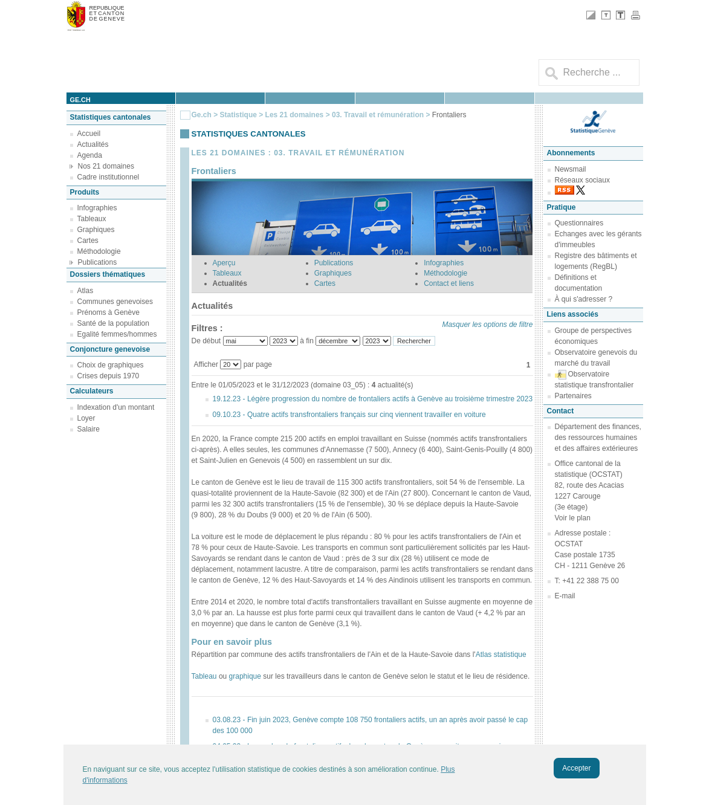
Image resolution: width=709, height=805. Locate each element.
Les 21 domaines (294, 115)
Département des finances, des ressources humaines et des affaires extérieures (598, 437)
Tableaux (91, 219)
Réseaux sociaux (582, 180)
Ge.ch (202, 115)
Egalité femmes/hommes (117, 334)
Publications (97, 262)
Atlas (85, 290)
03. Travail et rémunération (379, 115)
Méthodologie (99, 251)
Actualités (93, 144)
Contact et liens (449, 283)
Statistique (238, 115)
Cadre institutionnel (108, 177)
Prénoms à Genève (108, 312)
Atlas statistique (501, 654)
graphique (245, 676)
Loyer (86, 418)
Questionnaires (579, 223)
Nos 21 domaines (106, 166)
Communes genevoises (115, 301)
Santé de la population (113, 323)
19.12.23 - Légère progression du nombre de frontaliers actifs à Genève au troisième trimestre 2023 (373, 399)
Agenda (89, 155)
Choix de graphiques (110, 365)
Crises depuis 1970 (108, 376)
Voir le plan (573, 518)
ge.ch (80, 99)
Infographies (97, 208)
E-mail (565, 596)
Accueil (89, 133)
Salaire (88, 429)
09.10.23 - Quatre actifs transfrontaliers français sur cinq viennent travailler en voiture (349, 414)
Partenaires (573, 396)
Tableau (204, 676)
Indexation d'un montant (116, 407)
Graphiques (96, 229)
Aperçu (224, 263)
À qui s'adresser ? (584, 299)
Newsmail (570, 169)
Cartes (88, 240)
